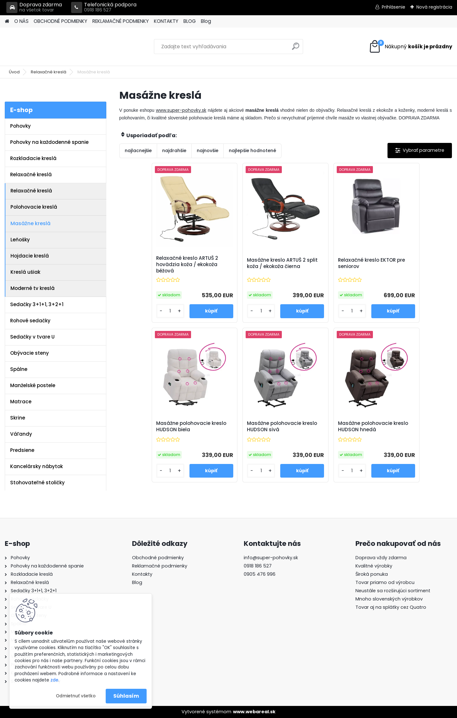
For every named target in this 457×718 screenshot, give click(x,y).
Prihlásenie (393, 7)
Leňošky (20, 239)
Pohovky (20, 126)
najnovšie (207, 150)
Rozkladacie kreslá (33, 158)
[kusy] (138, 311)
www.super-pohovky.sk (181, 110)
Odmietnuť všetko (76, 696)
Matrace (20, 401)
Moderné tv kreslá (32, 288)
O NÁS (21, 21)
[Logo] (48, 47)
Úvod (14, 72)
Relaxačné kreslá (48, 72)
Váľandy (21, 434)
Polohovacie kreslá (33, 207)
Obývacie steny (29, 353)
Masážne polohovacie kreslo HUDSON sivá (236, 426)
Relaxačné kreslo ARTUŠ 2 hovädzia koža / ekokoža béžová (157, 264)
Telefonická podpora (103, 7)
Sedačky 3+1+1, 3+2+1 (36, 304)
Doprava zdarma (34, 7)
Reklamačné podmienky (159, 566)
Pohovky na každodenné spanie (49, 142)
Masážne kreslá (30, 223)
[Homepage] (7, 21)
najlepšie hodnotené (252, 150)
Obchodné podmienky (158, 557)
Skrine (17, 417)
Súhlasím (126, 696)
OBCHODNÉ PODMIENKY (60, 21)
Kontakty (142, 574)
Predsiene (22, 450)
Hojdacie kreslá (29, 255)
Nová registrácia (434, 7)
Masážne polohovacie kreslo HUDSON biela (403, 263)
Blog (206, 21)
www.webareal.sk (254, 711)
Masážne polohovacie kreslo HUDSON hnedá (320, 426)
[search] (295, 49)
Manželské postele (32, 385)
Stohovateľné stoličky (37, 482)
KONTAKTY (166, 21)
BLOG (189, 21)
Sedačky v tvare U (32, 336)
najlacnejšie (138, 150)
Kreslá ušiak (25, 272)
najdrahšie (174, 150)
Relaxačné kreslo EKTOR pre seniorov (326, 263)
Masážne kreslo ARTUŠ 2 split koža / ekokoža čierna (242, 263)
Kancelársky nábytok (36, 466)
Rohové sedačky (30, 320)
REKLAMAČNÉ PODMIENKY (120, 21)
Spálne (18, 369)
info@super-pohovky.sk (271, 557)
